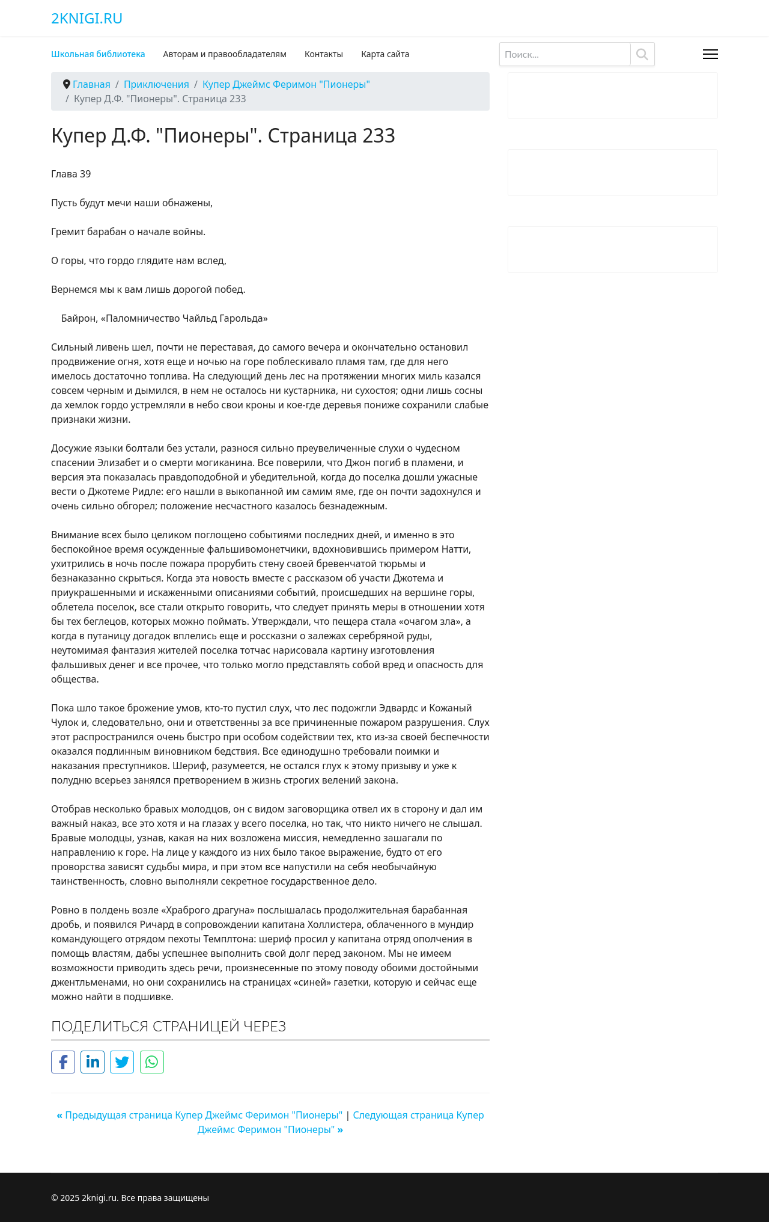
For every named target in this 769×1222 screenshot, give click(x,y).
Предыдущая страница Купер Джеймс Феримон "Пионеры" (200, 1115)
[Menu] (710, 54)
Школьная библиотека (98, 54)
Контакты (324, 54)
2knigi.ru (87, 18)
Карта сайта (385, 54)
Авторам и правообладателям (225, 54)
